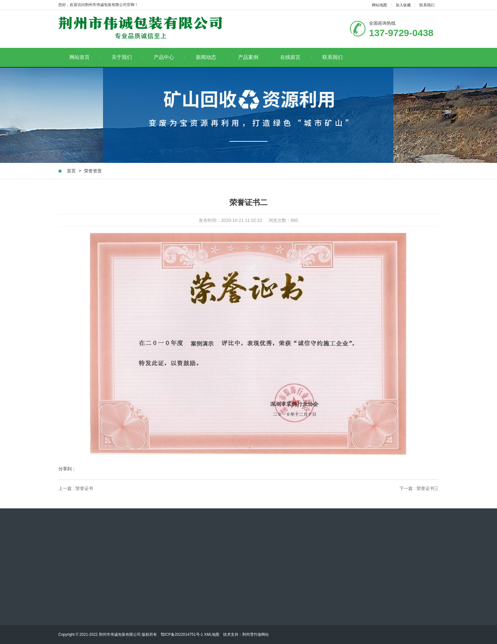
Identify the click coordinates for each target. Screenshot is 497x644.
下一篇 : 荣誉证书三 (419, 488)
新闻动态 (211, 57)
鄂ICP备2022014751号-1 (182, 634)
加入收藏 (403, 5)
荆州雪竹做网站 (255, 634)
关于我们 (127, 57)
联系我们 (427, 5)
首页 (71, 170)
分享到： (67, 468)
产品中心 (169, 57)
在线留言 (296, 57)
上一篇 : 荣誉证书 (75, 488)
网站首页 (85, 57)
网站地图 (379, 5)
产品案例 (253, 57)
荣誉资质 (93, 170)
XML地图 (212, 634)
